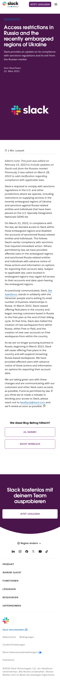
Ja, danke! (30, 432)
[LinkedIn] (13, 552)
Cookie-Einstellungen (14, 644)
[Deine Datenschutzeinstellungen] (24, 652)
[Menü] (56, 4)
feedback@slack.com (32, 402)
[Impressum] (10, 659)
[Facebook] (26, 552)
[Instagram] (20, 552)
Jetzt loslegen (40, 4)
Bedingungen (27, 637)
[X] (33, 552)
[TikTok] (46, 552)
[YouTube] (40, 552)
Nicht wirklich (30, 443)
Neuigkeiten (12, 19)
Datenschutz (9, 637)
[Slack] (10, 4)
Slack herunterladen (15, 629)
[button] (30, 543)
